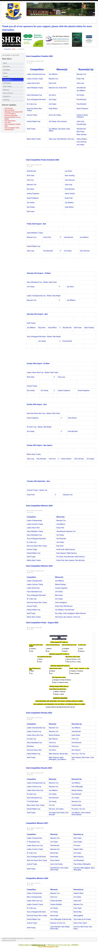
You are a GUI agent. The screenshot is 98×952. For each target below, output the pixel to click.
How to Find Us (8, 93)
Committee (6, 70)
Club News (6, 66)
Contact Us (6, 96)
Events (5, 73)
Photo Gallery (7, 86)
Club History (7, 83)
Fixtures (5, 76)
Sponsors (6, 89)
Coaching (6, 99)
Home (5, 63)
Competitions (7, 80)
